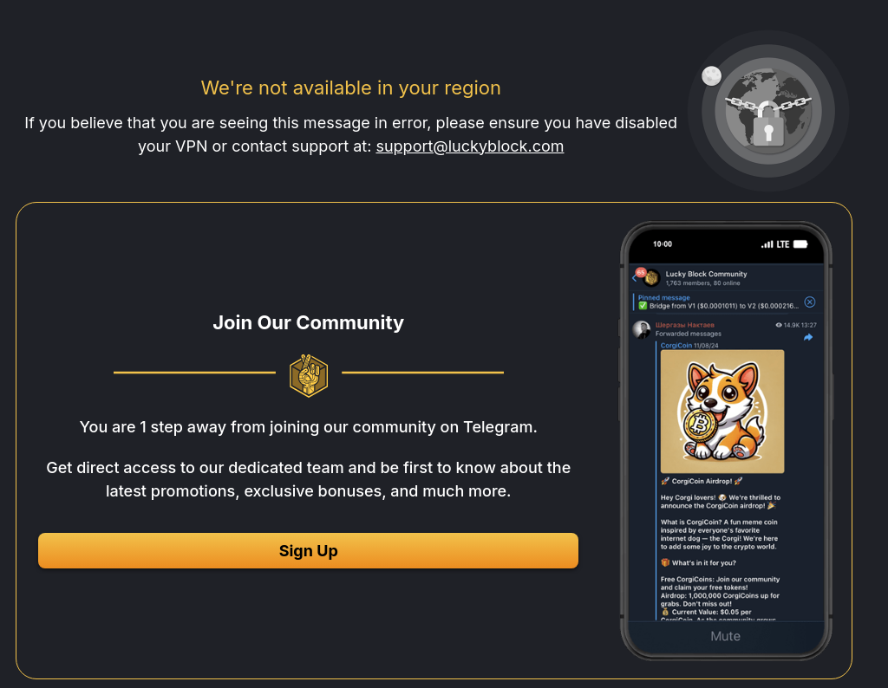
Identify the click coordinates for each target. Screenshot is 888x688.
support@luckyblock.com (469, 146)
